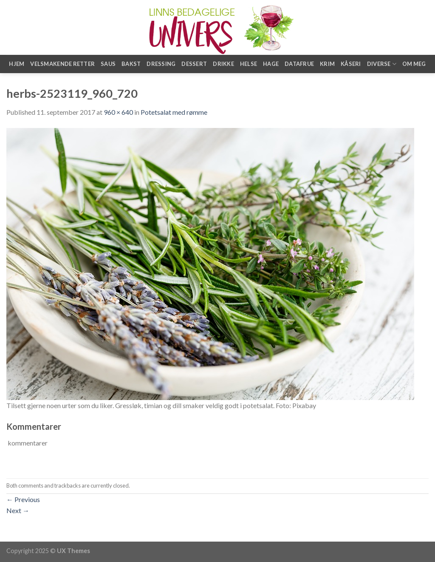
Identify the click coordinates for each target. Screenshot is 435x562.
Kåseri (351, 63)
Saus (108, 63)
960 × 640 (118, 112)
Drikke (223, 63)
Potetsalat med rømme (174, 112)
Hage (271, 63)
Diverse (381, 64)
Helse (248, 63)
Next (17, 510)
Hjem (16, 63)
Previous (23, 499)
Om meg (414, 63)
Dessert (194, 63)
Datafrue (299, 63)
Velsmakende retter (62, 63)
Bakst (131, 63)
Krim (327, 63)
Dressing (161, 63)
